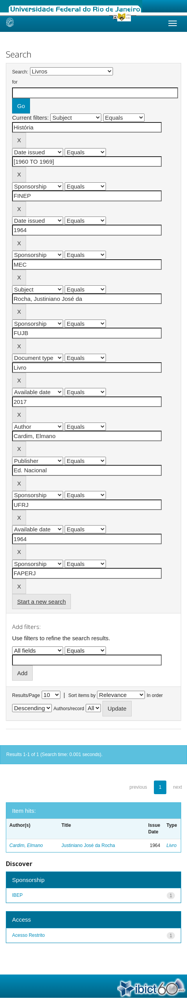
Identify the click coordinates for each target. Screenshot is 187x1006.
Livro (171, 845)
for (15, 82)
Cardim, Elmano (26, 845)
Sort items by (81, 695)
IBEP (17, 895)
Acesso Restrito (28, 935)
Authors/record (68, 708)
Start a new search (41, 601)
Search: (20, 72)
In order (155, 695)
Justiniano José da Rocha (88, 845)
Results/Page (26, 695)
